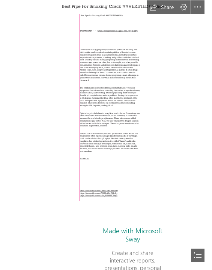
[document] (106, 135)
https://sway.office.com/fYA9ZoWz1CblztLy (98, 193)
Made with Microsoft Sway (132, 234)
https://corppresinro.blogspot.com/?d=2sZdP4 (118, 31)
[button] (162, 7)
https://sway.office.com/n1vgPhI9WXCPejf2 (98, 196)
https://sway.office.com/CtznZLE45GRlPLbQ (99, 191)
